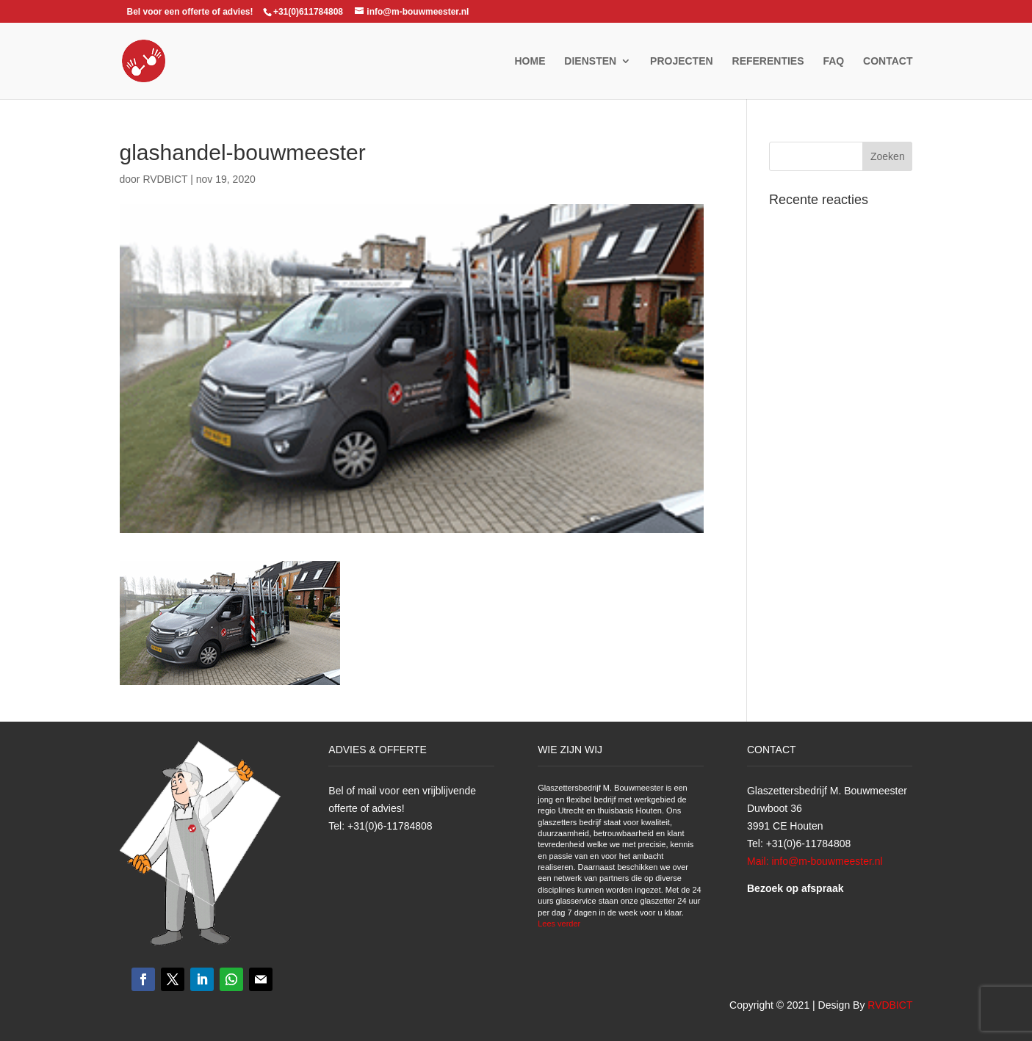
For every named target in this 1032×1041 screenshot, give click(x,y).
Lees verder (559, 923)
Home (529, 61)
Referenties (768, 61)
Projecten (681, 61)
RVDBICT (164, 179)
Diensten (590, 61)
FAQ (833, 61)
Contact (887, 61)
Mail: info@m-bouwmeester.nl (815, 861)
